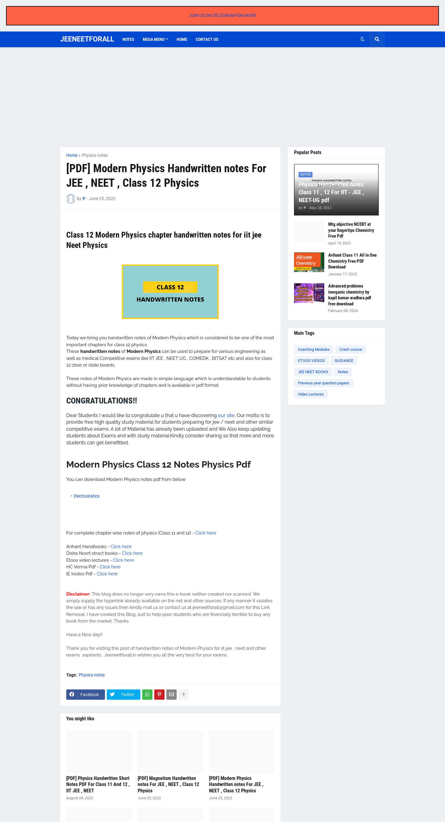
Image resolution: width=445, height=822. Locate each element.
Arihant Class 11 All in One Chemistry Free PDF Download (352, 261)
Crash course (350, 349)
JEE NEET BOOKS (313, 372)
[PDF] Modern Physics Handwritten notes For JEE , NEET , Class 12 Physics (236, 784)
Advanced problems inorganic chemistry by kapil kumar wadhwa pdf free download (349, 295)
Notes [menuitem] (128, 39)
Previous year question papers (323, 383)
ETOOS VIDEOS (311, 360)
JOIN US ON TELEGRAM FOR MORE (222, 15)
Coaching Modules (314, 349)
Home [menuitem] (182, 39)
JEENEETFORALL (87, 39)
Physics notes (95, 155)
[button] (362, 39)
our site (226, 415)
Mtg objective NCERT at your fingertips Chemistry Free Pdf (351, 230)
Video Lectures (311, 394)
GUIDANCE (344, 360)
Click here (205, 533)
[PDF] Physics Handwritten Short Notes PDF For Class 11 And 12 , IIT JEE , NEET (98, 784)
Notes (343, 372)
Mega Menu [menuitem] (154, 39)
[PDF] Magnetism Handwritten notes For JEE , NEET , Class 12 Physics (168, 784)
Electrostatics (87, 496)
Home (71, 155)
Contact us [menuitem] (207, 39)
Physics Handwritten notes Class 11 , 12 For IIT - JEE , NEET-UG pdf (331, 192)
